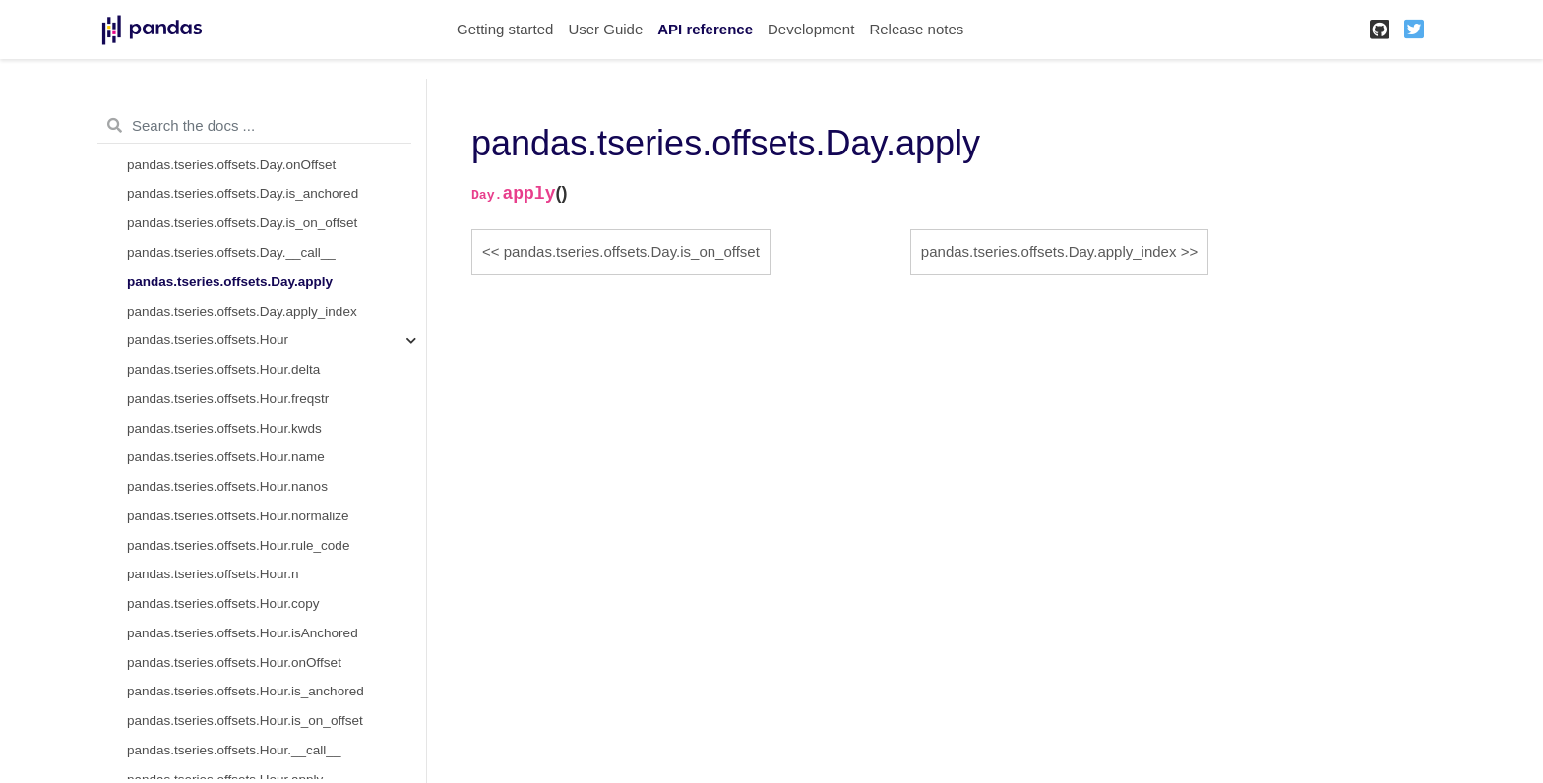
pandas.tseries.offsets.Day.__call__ (231, 252)
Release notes (916, 29)
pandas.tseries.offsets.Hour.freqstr (228, 399)
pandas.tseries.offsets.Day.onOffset (231, 164)
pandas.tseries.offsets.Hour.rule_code (238, 545)
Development (811, 29)
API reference (705, 29)
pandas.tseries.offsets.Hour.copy (223, 603)
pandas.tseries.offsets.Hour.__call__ (233, 750)
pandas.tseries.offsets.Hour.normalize (238, 516)
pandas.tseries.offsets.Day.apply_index (242, 311)
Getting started (505, 29)
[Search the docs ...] (254, 126)
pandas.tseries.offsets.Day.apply (230, 281)
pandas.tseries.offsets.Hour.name (226, 457)
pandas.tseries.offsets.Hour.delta (223, 369)
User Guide (605, 29)
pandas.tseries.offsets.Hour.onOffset (234, 662)
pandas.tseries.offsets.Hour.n (213, 574)
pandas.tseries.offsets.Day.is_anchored (242, 193)
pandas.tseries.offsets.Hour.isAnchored (242, 633)
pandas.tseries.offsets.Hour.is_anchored (245, 691)
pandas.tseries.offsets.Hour (207, 339)
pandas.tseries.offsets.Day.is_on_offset (242, 222)
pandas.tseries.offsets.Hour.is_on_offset (245, 720)
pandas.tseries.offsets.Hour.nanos (227, 486)
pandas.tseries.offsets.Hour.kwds (224, 428)
